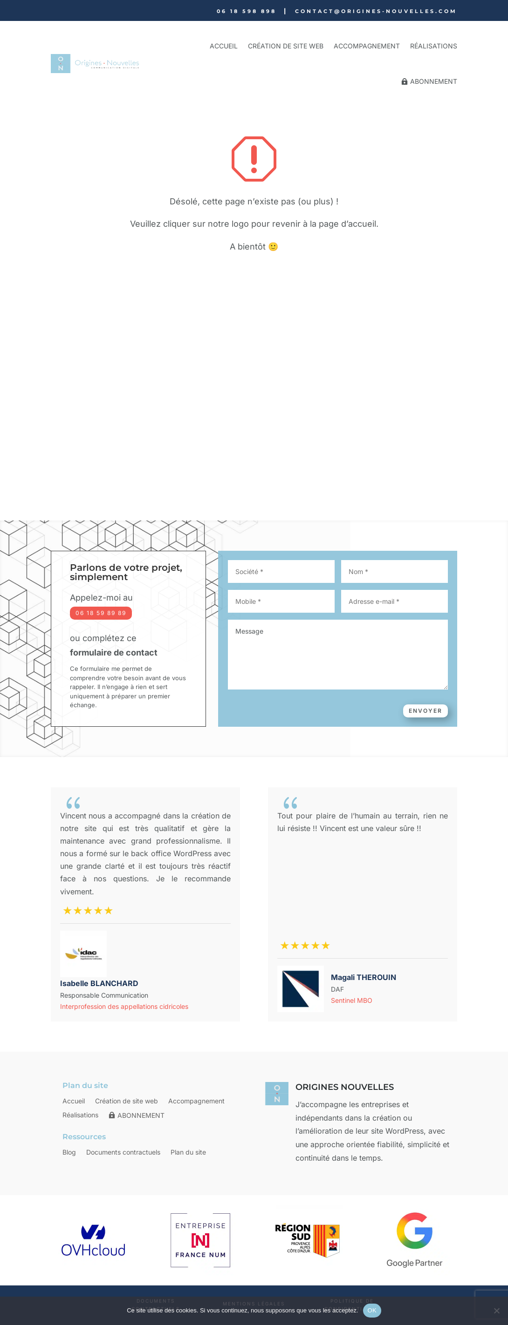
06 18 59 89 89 (101, 612)
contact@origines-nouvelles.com (376, 11)
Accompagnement (367, 46)
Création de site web (285, 46)
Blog (69, 1152)
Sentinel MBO (351, 1000)
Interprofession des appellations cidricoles (124, 1006)
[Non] (496, 1310)
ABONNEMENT (433, 81)
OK (372, 1310)
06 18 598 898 (246, 11)
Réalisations (433, 46)
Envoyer (425, 710)
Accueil (224, 46)
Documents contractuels (123, 1152)
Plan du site (188, 1152)
